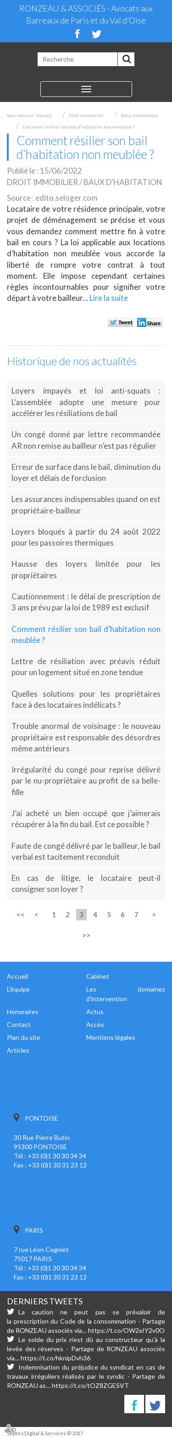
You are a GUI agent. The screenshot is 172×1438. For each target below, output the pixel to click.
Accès (95, 1024)
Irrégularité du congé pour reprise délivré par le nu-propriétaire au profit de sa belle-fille (86, 781)
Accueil (43, 115)
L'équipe (18, 989)
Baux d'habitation (139, 115)
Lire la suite (108, 298)
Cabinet (97, 976)
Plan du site (23, 1037)
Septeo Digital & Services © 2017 (45, 1433)
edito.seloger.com (66, 198)
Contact (19, 1024)
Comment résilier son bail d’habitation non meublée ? (78, 127)
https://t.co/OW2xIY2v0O (126, 1330)
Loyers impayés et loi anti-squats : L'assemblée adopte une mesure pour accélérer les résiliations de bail (86, 402)
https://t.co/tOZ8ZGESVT (90, 1385)
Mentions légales (110, 1037)
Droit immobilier (86, 115)
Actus (95, 1011)
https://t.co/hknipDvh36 (55, 1358)
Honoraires (23, 1011)
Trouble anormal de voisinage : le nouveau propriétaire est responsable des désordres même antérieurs (86, 737)
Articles (18, 1050)
